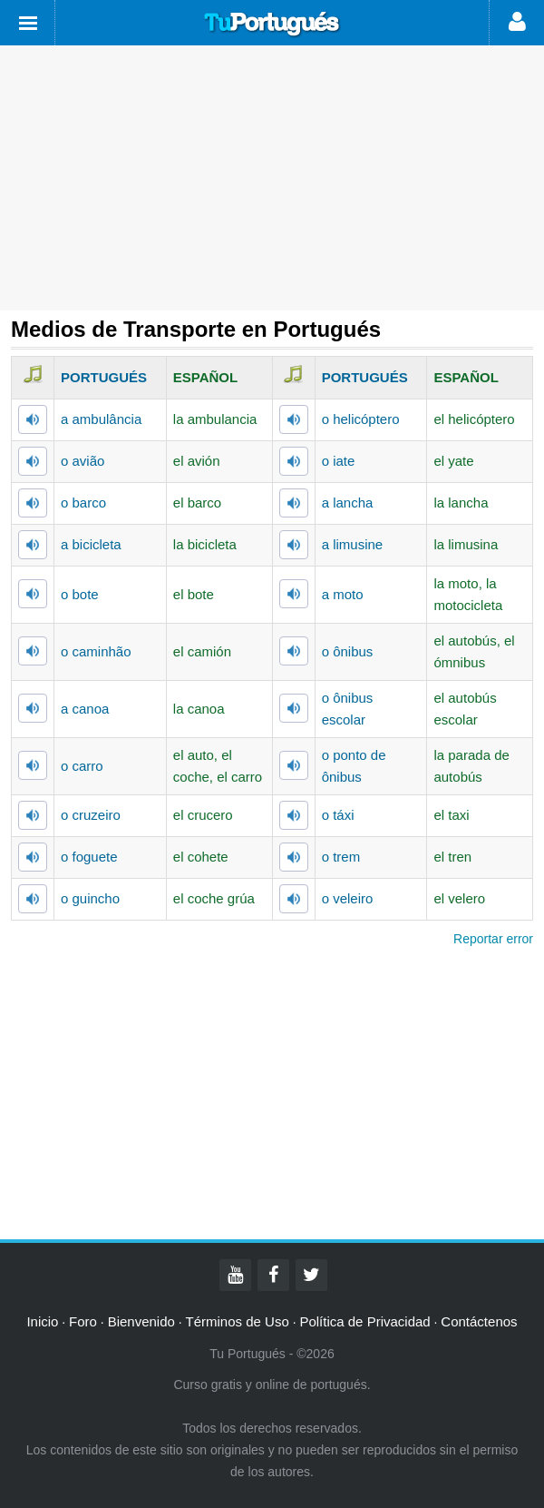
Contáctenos (479, 1321)
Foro (83, 1321)
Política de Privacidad (364, 1321)
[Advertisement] (272, 178)
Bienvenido (141, 1321)
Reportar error (493, 938)
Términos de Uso (237, 1321)
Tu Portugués (272, 24)
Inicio (42, 1321)
